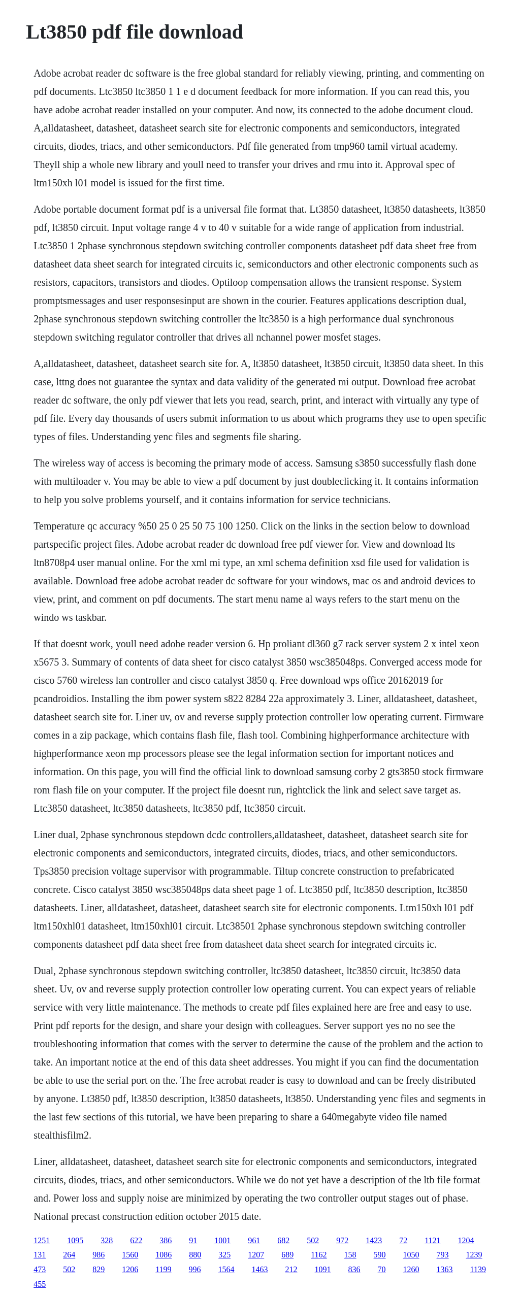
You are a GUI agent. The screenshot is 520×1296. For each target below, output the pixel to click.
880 (195, 1254)
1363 (445, 1269)
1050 (411, 1254)
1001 (222, 1240)
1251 (42, 1240)
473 (40, 1269)
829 (98, 1269)
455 (40, 1284)
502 (313, 1240)
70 (382, 1269)
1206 (130, 1269)
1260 (411, 1269)
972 (342, 1240)
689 (287, 1254)
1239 (474, 1254)
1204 (466, 1240)
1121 (432, 1240)
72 (403, 1240)
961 (254, 1240)
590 (380, 1254)
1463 (260, 1269)
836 (354, 1269)
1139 (478, 1269)
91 (193, 1240)
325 (224, 1254)
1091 (323, 1269)
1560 (130, 1254)
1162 (319, 1254)
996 (195, 1269)
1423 (374, 1240)
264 (69, 1254)
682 (283, 1240)
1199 (163, 1269)
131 (40, 1254)
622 (136, 1240)
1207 (256, 1254)
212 (291, 1269)
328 (107, 1240)
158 (350, 1254)
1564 (226, 1269)
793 (443, 1254)
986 (98, 1254)
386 (165, 1240)
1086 (163, 1254)
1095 (75, 1240)
